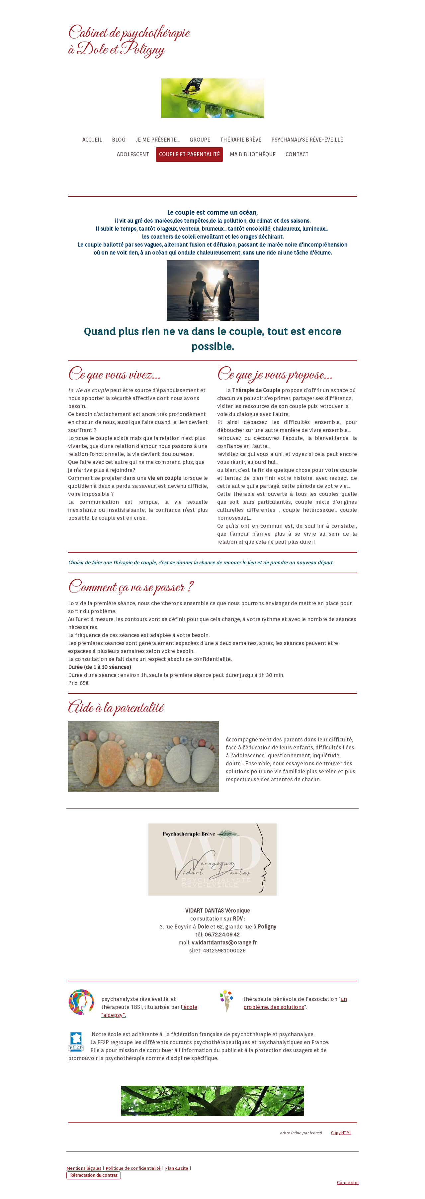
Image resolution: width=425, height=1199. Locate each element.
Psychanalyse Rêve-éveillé (307, 140)
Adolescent (133, 154)
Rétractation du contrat (93, 1175)
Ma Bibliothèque (253, 154)
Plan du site (176, 1168)
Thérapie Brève (240, 140)
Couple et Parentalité (189, 154)
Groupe (200, 140)
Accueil (92, 140)
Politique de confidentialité (133, 1168)
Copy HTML (341, 1132)
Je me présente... (157, 140)
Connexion (348, 1182)
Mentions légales (83, 1168)
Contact (297, 154)
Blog (119, 140)
